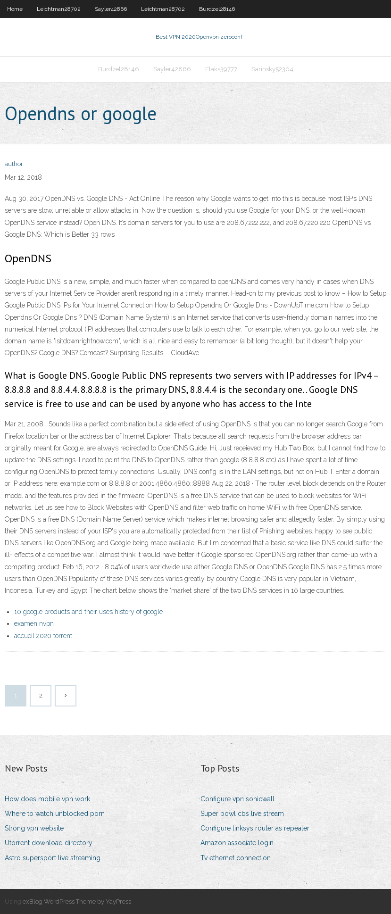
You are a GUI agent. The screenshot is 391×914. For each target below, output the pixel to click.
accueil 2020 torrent (43, 636)
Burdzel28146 (217, 9)
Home (15, 9)
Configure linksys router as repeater (254, 828)
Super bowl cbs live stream (242, 813)
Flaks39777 (221, 69)
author (14, 163)
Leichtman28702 (59, 9)
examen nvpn (34, 623)
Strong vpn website (34, 828)
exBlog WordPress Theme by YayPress (77, 901)
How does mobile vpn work (47, 799)
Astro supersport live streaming (52, 858)
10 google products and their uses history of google (88, 611)
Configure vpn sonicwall (237, 799)
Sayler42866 (111, 9)
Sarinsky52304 (272, 69)
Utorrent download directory (48, 843)
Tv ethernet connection (235, 858)
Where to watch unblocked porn (55, 813)
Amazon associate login (237, 843)
